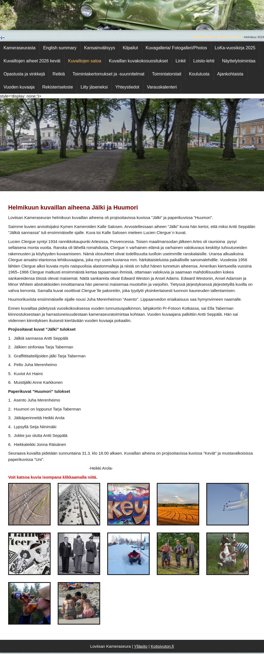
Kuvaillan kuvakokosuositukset (138, 61)
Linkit (181, 61)
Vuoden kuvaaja (19, 87)
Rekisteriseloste (57, 87)
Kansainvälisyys (99, 47)
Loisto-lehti (203, 61)
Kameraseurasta (19, 47)
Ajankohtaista (230, 74)
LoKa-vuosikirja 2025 (235, 47)
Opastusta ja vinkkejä (24, 74)
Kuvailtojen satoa (203, 37)
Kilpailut (130, 47)
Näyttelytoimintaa (239, 61)
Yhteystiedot (127, 87)
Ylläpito (140, 646)
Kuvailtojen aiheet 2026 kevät (32, 61)
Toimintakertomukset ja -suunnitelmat (108, 74)
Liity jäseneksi (94, 87)
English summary (59, 47)
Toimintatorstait (167, 74)
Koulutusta (199, 74)
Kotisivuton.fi (162, 646)
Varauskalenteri (162, 87)
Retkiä (59, 74)
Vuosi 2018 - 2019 (229, 37)
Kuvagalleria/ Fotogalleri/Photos (176, 47)
